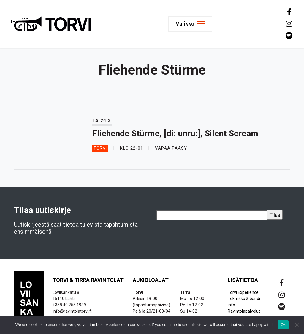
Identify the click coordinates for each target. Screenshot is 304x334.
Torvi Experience (243, 292)
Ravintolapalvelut (244, 311)
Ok (283, 324)
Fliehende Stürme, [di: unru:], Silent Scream (175, 133)
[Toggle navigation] (190, 24)
